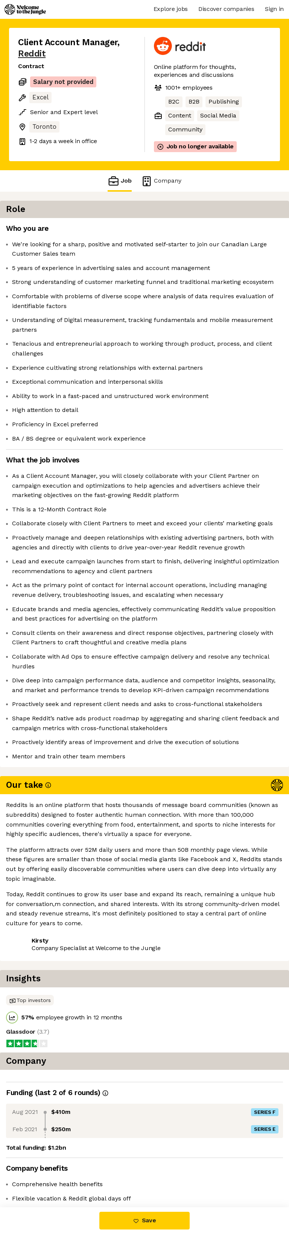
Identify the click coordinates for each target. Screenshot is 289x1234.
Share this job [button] (38, 1161)
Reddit (32, 54)
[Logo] (25, 9)
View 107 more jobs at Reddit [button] (60, 1175)
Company (161, 181)
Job (120, 181)
